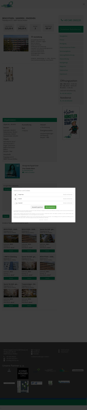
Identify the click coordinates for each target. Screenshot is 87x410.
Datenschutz (41, 219)
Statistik (20, 198)
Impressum (46, 219)
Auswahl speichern (37, 207)
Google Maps (21, 194)
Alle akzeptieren (50, 207)
